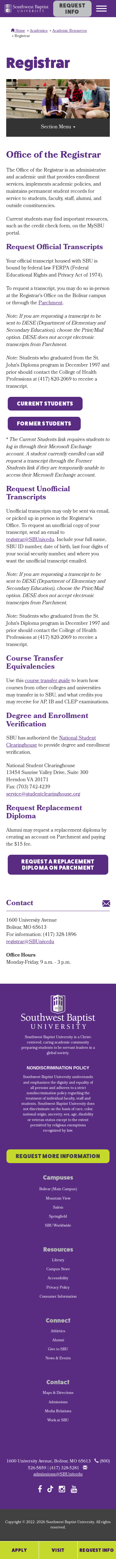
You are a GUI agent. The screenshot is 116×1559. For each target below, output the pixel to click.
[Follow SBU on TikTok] (50, 1488)
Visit (58, 1550)
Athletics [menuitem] (58, 1331)
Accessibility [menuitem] (58, 1279)
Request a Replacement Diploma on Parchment (57, 864)
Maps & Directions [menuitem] (58, 1393)
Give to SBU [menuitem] (58, 1350)
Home (18, 31)
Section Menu (58, 127)
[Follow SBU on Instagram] (62, 1489)
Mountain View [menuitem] (58, 1199)
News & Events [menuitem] (58, 1359)
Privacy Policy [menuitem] (58, 1288)
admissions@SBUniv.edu (58, 1474)
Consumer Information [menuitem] (58, 1297)
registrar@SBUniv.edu (30, 540)
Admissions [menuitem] (58, 1403)
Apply (19, 1550)
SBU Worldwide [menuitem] (58, 1226)
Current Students (45, 404)
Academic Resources (69, 31)
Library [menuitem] (58, 1260)
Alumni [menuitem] (58, 1341)
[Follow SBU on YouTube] (74, 1489)
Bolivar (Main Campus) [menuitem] (58, 1189)
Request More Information (58, 1156)
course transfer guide (47, 681)
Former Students (44, 424)
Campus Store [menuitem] (58, 1270)
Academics (39, 31)
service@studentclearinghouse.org (43, 794)
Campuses (58, 1177)
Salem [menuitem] (58, 1208)
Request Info (72, 8)
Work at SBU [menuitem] (58, 1421)
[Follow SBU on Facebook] (40, 1489)
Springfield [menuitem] (58, 1217)
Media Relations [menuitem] (58, 1412)
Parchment (50, 303)
